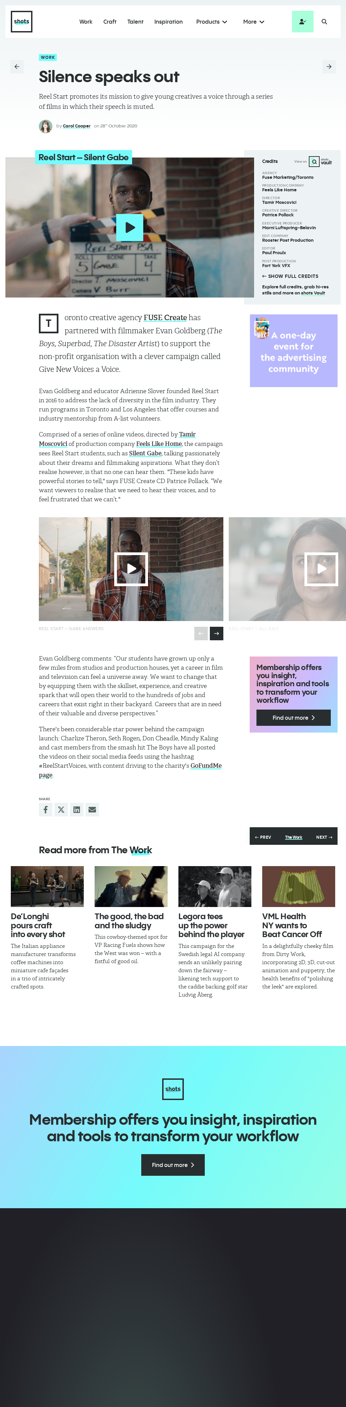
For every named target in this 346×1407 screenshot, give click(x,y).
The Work (293, 837)
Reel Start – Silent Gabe (83, 157)
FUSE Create (165, 317)
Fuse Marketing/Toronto (288, 177)
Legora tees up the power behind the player (211, 925)
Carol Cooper (77, 125)
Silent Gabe (145, 453)
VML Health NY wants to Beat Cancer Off (292, 925)
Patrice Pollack (278, 214)
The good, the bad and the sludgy (129, 920)
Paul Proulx (274, 252)
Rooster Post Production (288, 240)
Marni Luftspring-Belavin (289, 227)
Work (48, 57)
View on (313, 161)
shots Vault (313, 292)
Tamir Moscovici (279, 202)
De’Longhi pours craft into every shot (38, 925)
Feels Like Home (279, 189)
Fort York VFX (276, 265)
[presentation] (216, 633)
